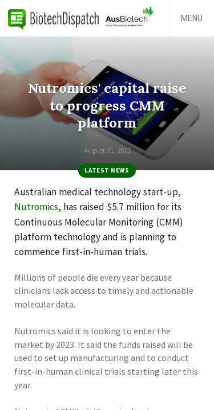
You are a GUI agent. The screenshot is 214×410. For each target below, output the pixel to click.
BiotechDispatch (53, 18)
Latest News (106, 170)
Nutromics (36, 206)
